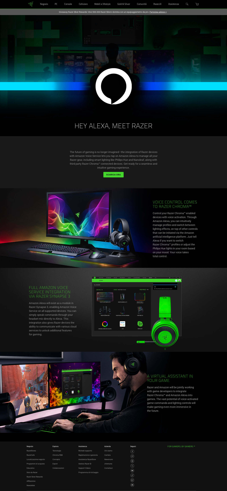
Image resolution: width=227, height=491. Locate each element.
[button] (197, 4)
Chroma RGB (58, 455)
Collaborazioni (58, 468)
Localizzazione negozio (36, 459)
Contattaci (108, 468)
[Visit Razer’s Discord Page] (132, 485)
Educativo (30, 468)
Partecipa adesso (158, 12)
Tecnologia (57, 451)
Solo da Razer (32, 472)
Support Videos (84, 468)
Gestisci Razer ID (84, 464)
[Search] (187, 4)
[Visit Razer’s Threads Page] (132, 461)
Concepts (56, 459)
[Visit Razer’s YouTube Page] (132, 471)
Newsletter (31, 485)
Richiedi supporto (85, 451)
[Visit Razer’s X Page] (132, 466)
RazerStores (31, 451)
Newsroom (108, 459)
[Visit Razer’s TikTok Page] (132, 475)
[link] (30, 4)
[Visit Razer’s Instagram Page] (132, 456)
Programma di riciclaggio (88, 472)
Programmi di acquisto (36, 464)
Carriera (107, 455)
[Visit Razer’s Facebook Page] (132, 451)
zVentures (108, 464)
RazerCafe (31, 455)
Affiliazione (31, 481)
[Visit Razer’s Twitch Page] (132, 480)
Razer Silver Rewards (35, 477)
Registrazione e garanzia (88, 455)
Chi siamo (108, 451)
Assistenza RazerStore (87, 459)
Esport (55, 464)
